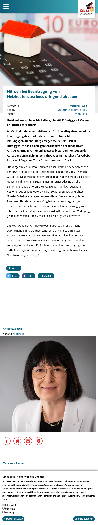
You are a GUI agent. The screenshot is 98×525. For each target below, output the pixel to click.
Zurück (14, 268)
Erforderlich (10, 508)
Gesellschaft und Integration (72, 109)
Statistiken (10, 512)
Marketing (9, 516)
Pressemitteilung (78, 105)
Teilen (11, 275)
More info (13, 502)
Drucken (45, 275)
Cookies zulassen (84, 522)
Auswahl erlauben (13, 522)
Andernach (18, 333)
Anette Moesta (12, 328)
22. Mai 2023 (81, 113)
